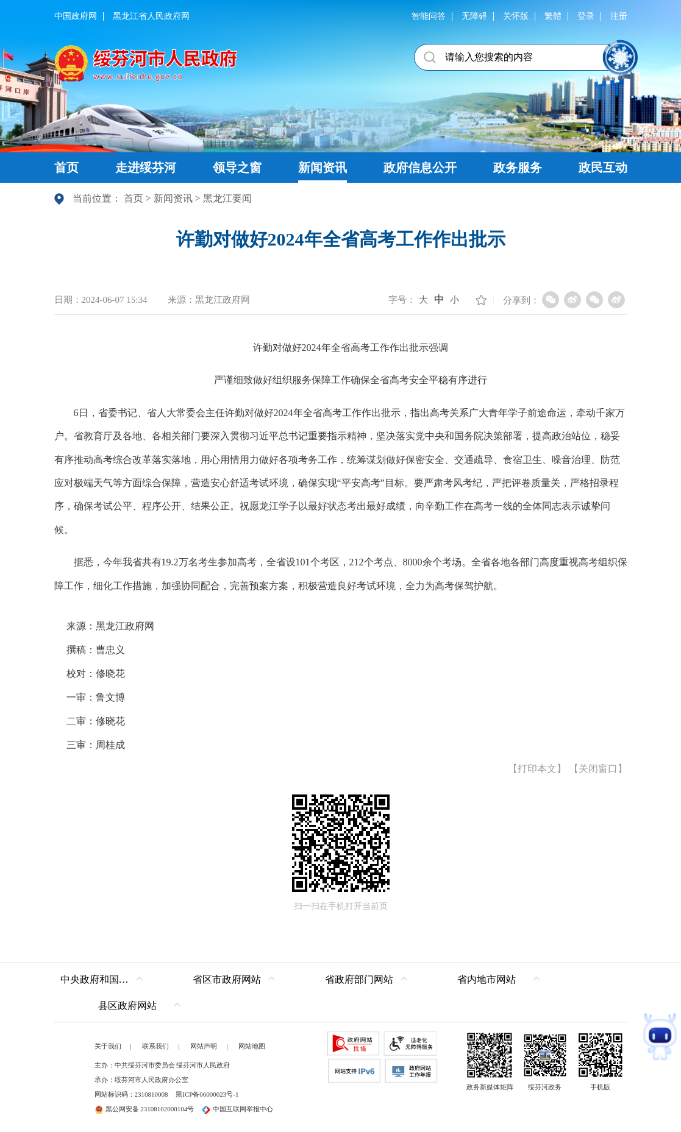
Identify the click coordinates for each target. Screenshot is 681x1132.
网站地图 (251, 1046)
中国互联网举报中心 (237, 1109)
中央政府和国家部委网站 (104, 979)
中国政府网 (75, 16)
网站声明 (203, 1046)
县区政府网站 (127, 1005)
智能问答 (429, 16)
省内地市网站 (486, 979)
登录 (585, 16)
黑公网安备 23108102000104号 (144, 1109)
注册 (618, 16)
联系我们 (155, 1046)
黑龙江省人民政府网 (151, 16)
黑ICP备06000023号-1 (207, 1094)
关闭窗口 (598, 768)
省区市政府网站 (227, 979)
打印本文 (537, 768)
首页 (133, 198)
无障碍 (474, 16)
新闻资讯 (173, 198)
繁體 (553, 16)
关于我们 (107, 1046)
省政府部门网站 (359, 979)
